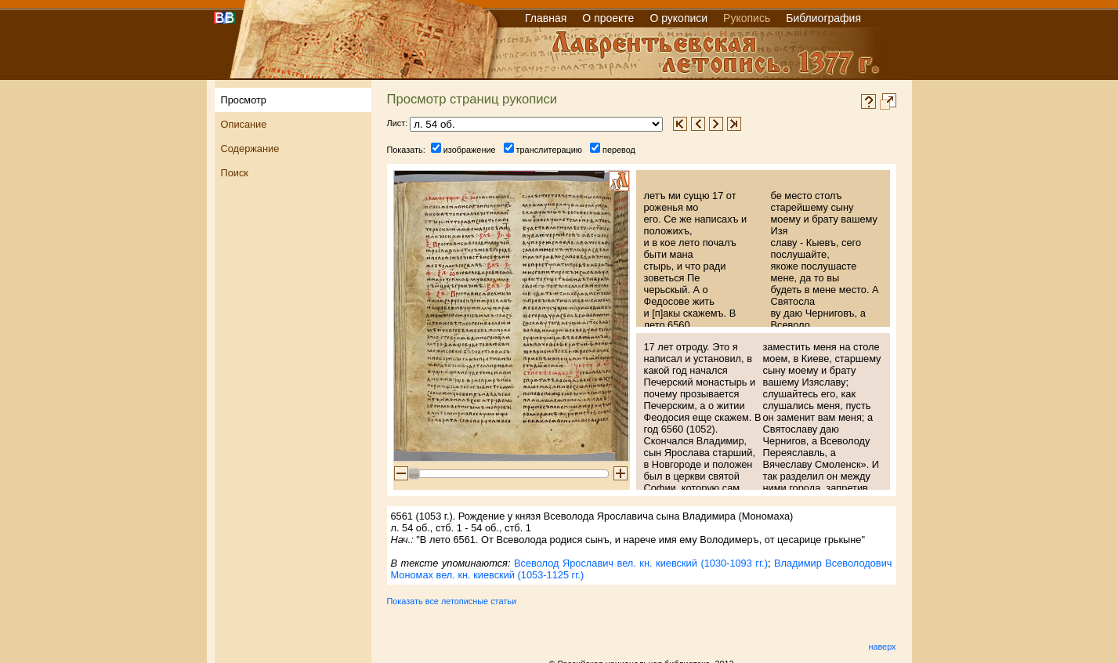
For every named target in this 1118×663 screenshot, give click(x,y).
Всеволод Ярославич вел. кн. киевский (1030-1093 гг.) (641, 563)
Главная (545, 18)
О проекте (608, 18)
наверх (881, 646)
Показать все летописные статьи (451, 601)
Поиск (234, 173)
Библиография (823, 18)
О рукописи (678, 18)
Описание (244, 124)
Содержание (250, 148)
